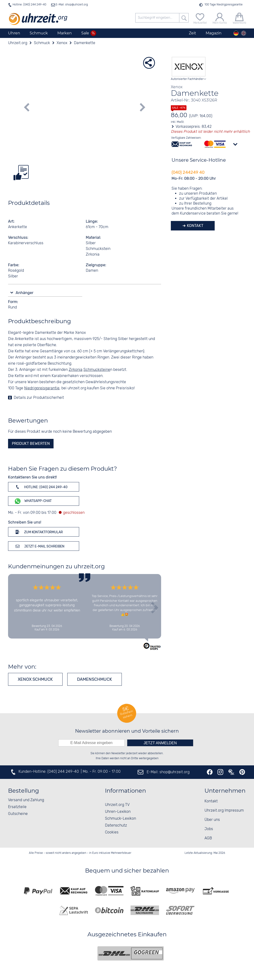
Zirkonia (75, 369)
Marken (64, 33)
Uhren (14, 33)
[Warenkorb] (239, 18)
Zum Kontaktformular (38, 531)
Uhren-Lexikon (118, 811)
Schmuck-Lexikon (120, 818)
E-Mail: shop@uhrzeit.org (71, 4)
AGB (208, 838)
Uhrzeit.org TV (117, 804)
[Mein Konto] (220, 18)
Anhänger (25, 292)
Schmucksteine (96, 369)
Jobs (208, 829)
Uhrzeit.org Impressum (224, 810)
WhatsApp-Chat (33, 501)
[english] (243, 33)
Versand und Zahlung (26, 800)
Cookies (111, 832)
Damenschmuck (94, 679)
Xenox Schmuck (35, 679)
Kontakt (194, 225)
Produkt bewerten (31, 443)
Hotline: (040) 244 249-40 (29, 4)
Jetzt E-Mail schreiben (39, 546)
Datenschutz (116, 825)
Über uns (212, 819)
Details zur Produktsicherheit (39, 397)
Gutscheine (18, 813)
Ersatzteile (17, 807)
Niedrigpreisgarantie (41, 388)
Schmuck (39, 33)
